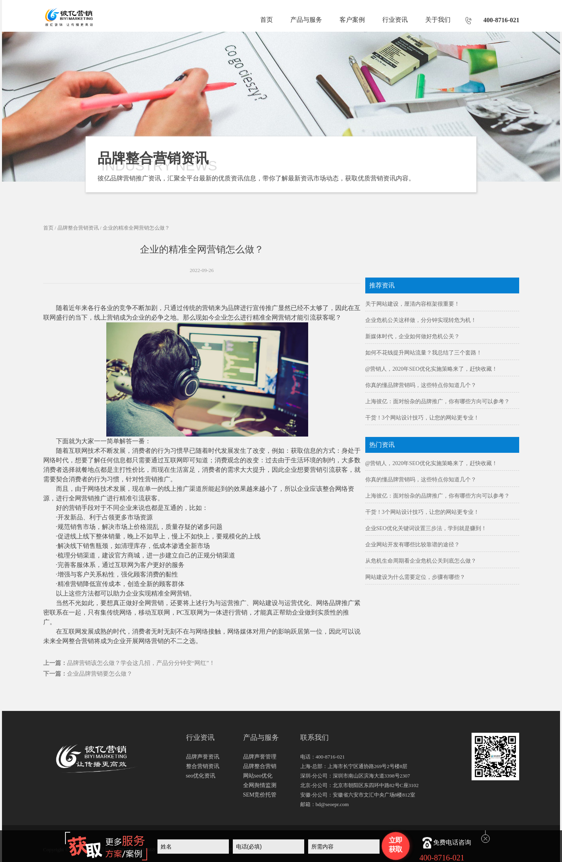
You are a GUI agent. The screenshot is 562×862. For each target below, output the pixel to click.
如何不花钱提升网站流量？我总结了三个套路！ (423, 353)
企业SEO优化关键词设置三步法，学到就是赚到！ (426, 528)
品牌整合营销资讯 (78, 228)
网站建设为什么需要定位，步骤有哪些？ (415, 577)
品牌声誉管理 (259, 757)
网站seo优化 (258, 776)
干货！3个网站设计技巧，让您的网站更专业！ (422, 418)
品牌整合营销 (259, 766)
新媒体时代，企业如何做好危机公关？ (412, 336)
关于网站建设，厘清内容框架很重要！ (412, 304)
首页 (266, 19)
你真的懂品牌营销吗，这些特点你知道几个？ (420, 385)
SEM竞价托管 (260, 795)
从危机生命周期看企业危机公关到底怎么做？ (420, 561)
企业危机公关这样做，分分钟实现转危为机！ (420, 320)
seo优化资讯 (201, 776)
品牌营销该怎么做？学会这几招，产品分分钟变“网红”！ (141, 663)
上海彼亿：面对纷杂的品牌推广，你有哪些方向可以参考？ (437, 401)
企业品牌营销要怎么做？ (99, 673)
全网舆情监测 (259, 785)
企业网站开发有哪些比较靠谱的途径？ (412, 545)
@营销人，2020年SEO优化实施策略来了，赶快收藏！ (431, 369)
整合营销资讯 (202, 766)
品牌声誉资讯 (202, 757)
